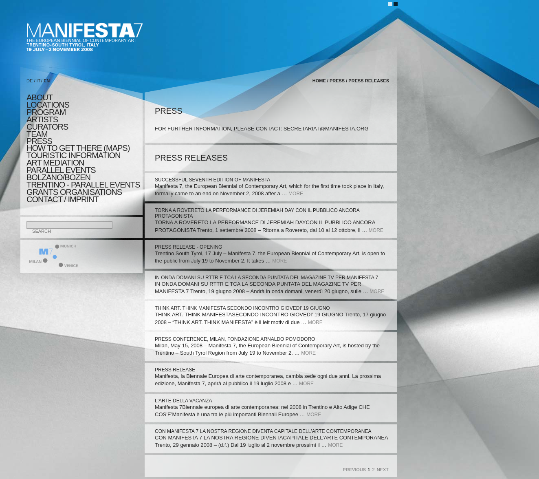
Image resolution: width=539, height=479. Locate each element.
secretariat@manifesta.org (326, 129)
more (295, 193)
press (39, 141)
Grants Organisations (74, 192)
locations (47, 104)
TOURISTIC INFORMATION (73, 155)
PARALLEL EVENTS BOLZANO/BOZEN (61, 173)
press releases (368, 80)
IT (39, 80)
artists (42, 119)
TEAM (37, 134)
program (46, 112)
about (39, 97)
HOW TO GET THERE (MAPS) (78, 148)
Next (383, 469)
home (319, 80)
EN (47, 80)
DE (29, 80)
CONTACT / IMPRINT (62, 199)
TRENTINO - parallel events (83, 184)
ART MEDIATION (55, 162)
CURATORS (47, 126)
